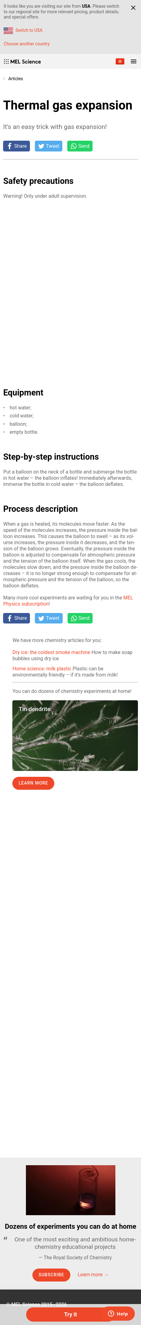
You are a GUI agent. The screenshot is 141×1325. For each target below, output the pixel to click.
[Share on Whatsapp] (80, 146)
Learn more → (93, 1274)
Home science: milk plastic (41, 669)
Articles (15, 78)
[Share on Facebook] (16, 146)
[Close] (133, 8)
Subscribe (51, 1274)
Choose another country (27, 43)
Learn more (33, 783)
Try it (70, 1314)
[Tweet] (48, 146)
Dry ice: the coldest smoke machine (51, 652)
